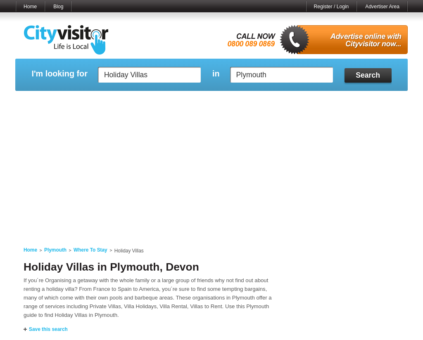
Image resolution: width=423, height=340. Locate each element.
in (216, 73)
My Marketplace (94, 101)
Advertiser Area (382, 7)
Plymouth (55, 250)
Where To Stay (90, 250)
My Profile (215, 101)
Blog (58, 7)
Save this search (48, 329)
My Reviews (176, 101)
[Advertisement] (211, 174)
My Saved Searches (262, 101)
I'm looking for (59, 73)
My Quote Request (318, 101)
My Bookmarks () (372, 101)
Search (368, 75)
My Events (137, 101)
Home (30, 7)
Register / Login (331, 7)
